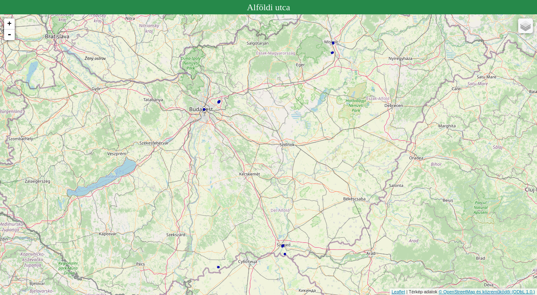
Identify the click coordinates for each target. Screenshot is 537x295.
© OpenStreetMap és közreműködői (475, 291)
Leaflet (398, 291)
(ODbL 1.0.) (523, 291)
